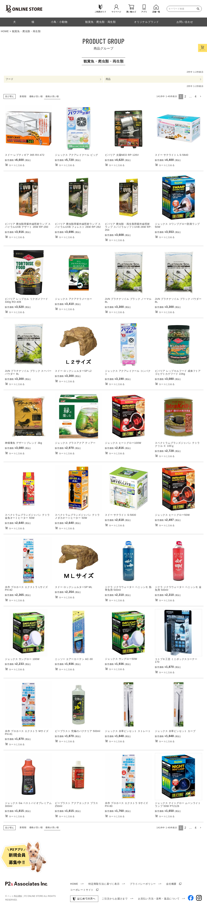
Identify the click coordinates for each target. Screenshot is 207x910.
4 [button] (195, 96)
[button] (200, 96)
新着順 (23, 96)
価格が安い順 (36, 96)
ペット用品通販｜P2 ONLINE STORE (25, 896)
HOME (5, 31)
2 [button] (185, 96)
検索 (199, 9)
